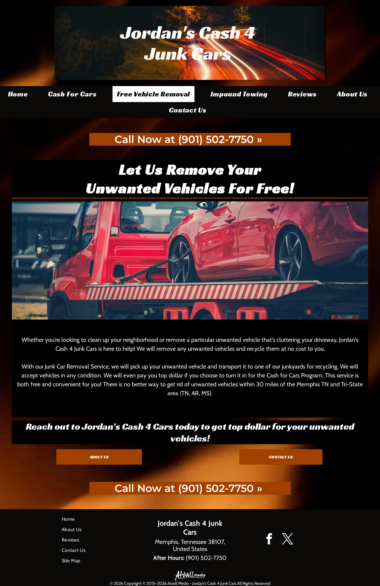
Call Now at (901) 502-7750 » (188, 139)
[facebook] (269, 540)
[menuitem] (20, 94)
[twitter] (287, 540)
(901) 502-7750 (206, 557)
